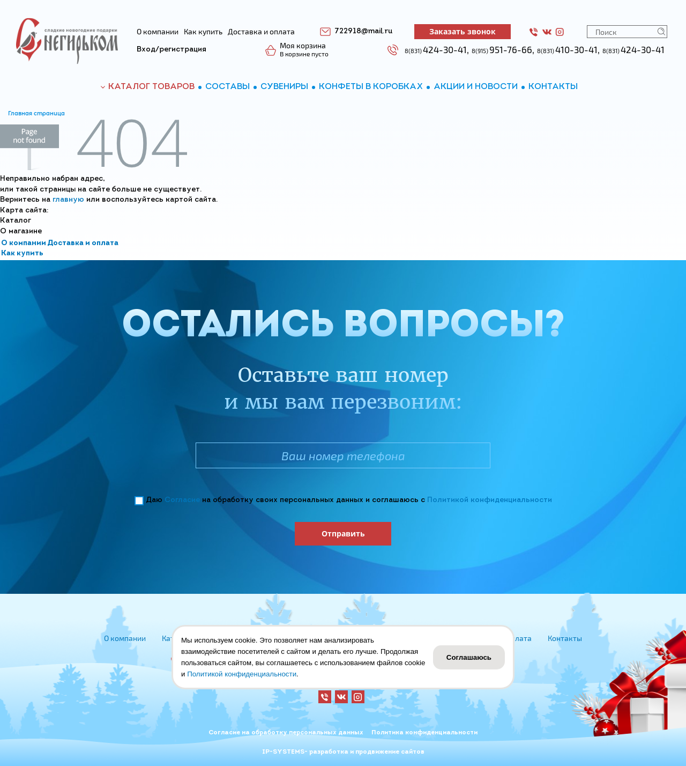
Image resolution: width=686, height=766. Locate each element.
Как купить (22, 253)
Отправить (343, 533)
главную (68, 200)
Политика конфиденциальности (424, 733)
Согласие (182, 500)
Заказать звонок (462, 31)
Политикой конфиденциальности (489, 500)
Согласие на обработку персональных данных (285, 733)
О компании (23, 243)
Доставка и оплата (82, 243)
